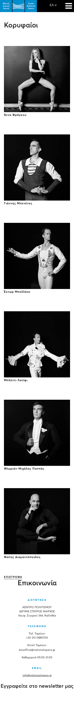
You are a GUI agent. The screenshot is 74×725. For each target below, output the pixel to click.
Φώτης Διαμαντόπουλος (22, 557)
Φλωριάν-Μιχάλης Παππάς (24, 468)
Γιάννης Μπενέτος (18, 203)
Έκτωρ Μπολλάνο (17, 291)
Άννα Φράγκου (15, 114)
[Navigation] (68, 4)
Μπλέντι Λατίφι (16, 380)
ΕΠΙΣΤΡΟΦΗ (13, 577)
